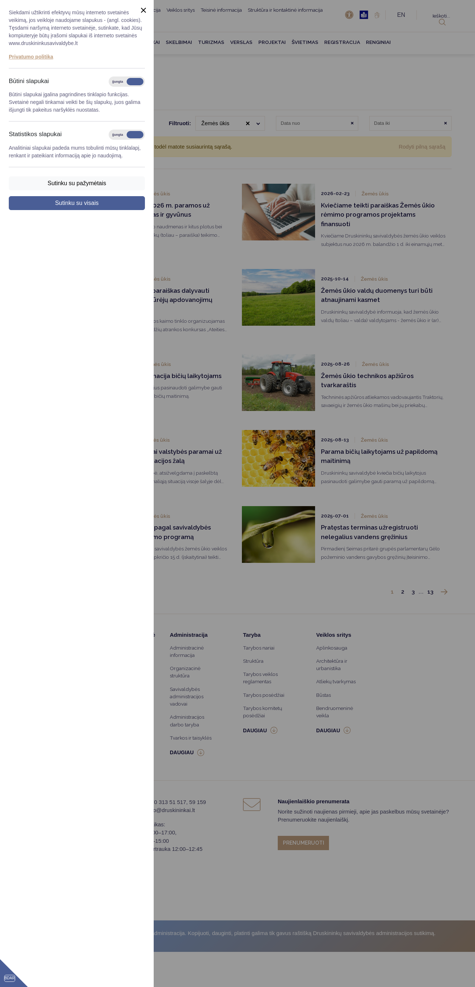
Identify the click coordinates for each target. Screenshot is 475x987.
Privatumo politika (31, 57)
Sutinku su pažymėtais (77, 183)
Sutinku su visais (76, 203)
